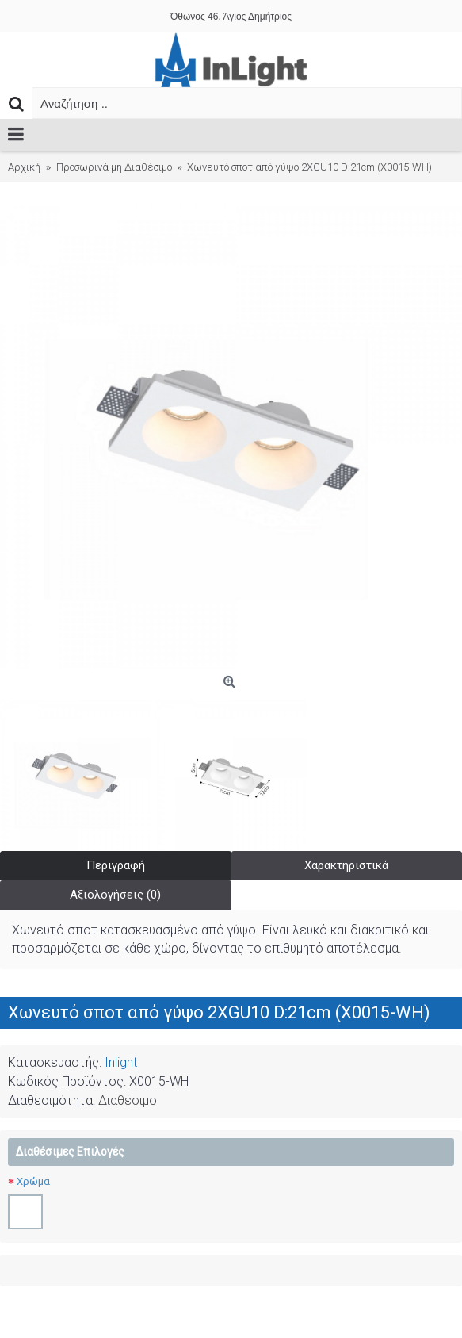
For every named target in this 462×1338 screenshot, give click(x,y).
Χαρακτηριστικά (346, 865)
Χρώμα (33, 1181)
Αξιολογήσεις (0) (115, 895)
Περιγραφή (115, 865)
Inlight (121, 1062)
